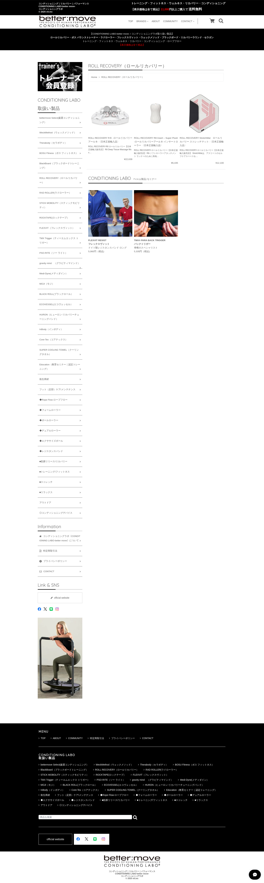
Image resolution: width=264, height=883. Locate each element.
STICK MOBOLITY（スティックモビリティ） (59, 205)
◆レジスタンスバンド (51, 451)
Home (94, 77)
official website (60, 597)
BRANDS (142, 21)
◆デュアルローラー (50, 430)
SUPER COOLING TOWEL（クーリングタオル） (59, 352)
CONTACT (187, 21)
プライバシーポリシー (122, 738)
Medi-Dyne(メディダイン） (53, 273)
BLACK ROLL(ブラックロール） (56, 294)
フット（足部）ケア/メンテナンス (57, 389)
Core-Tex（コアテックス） (53, 339)
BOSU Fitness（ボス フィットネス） (58, 153)
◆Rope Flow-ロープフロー (53, 400)
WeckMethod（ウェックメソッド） (57, 132)
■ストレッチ (46, 482)
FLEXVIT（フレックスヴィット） (57, 228)
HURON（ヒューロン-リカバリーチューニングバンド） (59, 316)
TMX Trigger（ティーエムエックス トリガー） (58, 240)
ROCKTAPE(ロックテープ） (54, 217)
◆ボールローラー (48, 420)
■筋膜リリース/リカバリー (53, 461)
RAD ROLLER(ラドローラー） (55, 193)
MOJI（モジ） (46, 284)
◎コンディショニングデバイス (55, 513)
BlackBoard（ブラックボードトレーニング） (59, 165)
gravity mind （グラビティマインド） (59, 263)
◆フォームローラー (50, 410)
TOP (130, 21)
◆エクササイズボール (51, 441)
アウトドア (45, 502)
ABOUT (156, 21)
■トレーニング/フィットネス (54, 471)
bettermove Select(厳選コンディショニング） (59, 120)
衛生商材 (44, 379)
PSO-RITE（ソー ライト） (53, 253)
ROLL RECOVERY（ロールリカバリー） (58, 180)
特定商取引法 (96, 738)
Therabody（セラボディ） (53, 143)
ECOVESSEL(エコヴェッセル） (56, 304)
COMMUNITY (170, 21)
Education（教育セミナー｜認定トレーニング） (59, 366)
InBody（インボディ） (51, 329)
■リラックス (46, 492)
